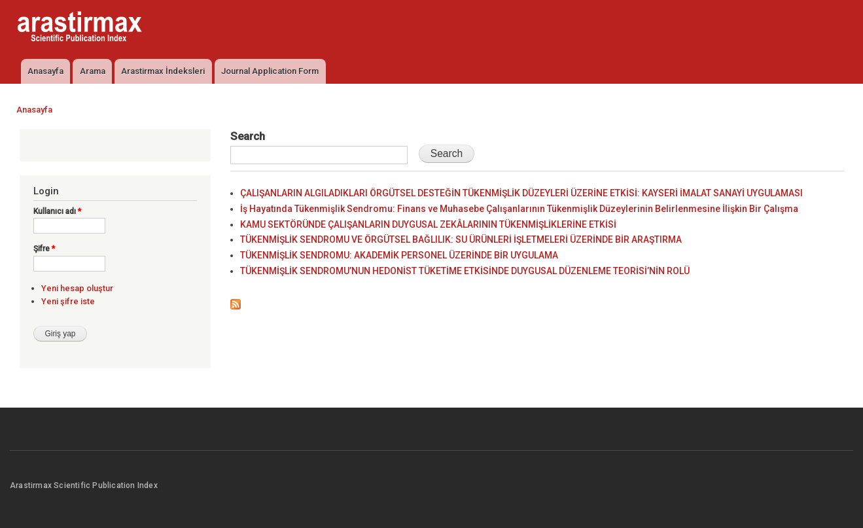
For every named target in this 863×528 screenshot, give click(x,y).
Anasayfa (45, 71)
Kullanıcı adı (57, 211)
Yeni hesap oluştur (77, 288)
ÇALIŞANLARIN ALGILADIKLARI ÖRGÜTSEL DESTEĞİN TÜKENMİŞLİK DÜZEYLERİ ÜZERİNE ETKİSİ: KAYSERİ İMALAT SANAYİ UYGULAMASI (521, 193)
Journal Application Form (270, 71)
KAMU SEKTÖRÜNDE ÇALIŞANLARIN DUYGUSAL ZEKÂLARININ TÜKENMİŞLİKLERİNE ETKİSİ (428, 224)
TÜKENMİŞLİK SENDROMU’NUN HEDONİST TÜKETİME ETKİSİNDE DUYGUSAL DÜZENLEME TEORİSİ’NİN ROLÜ (465, 271)
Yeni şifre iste (68, 301)
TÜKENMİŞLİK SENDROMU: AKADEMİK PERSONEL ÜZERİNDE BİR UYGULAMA (399, 255)
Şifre (44, 248)
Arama (92, 71)
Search (247, 136)
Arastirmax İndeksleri (163, 71)
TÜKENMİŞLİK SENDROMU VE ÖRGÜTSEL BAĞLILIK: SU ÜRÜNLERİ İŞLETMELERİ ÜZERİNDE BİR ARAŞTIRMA (461, 239)
